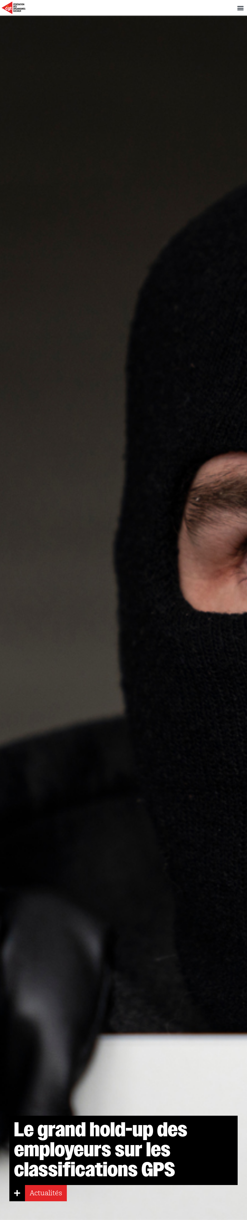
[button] (240, 8)
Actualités (46, 1193)
